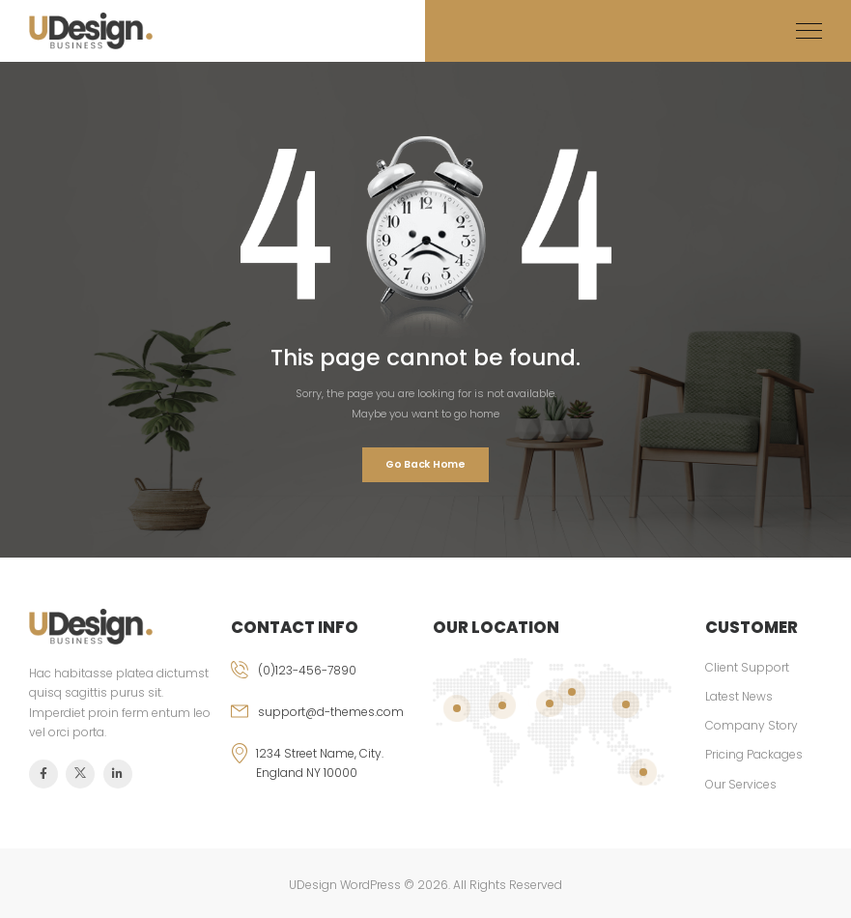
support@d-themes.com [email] (331, 711)
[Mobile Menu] (809, 31)
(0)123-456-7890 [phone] (307, 670)
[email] (324, 723)
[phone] (324, 682)
